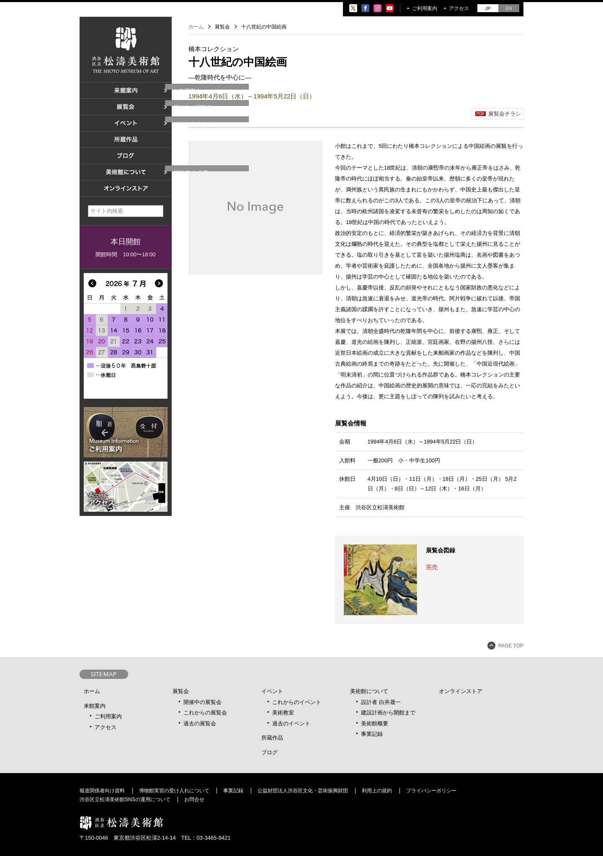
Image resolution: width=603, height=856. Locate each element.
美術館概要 (374, 723)
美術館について (369, 691)
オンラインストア (460, 691)
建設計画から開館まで (388, 712)
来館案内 (95, 706)
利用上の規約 (377, 791)
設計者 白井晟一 (381, 702)
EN (508, 8)
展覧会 (181, 691)
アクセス (459, 8)
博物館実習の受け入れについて (174, 791)
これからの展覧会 (205, 712)
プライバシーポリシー (431, 791)
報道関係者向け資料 (102, 791)
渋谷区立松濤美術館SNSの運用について (125, 799)
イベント (272, 691)
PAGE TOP (510, 646)
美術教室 (283, 712)
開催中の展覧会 (202, 702)
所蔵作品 (272, 738)
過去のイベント (291, 723)
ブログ (269, 752)
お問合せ (194, 799)
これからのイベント (296, 702)
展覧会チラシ (504, 114)
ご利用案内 (424, 8)
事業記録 (372, 734)
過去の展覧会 (199, 723)
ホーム (196, 27)
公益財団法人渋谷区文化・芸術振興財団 (303, 791)
